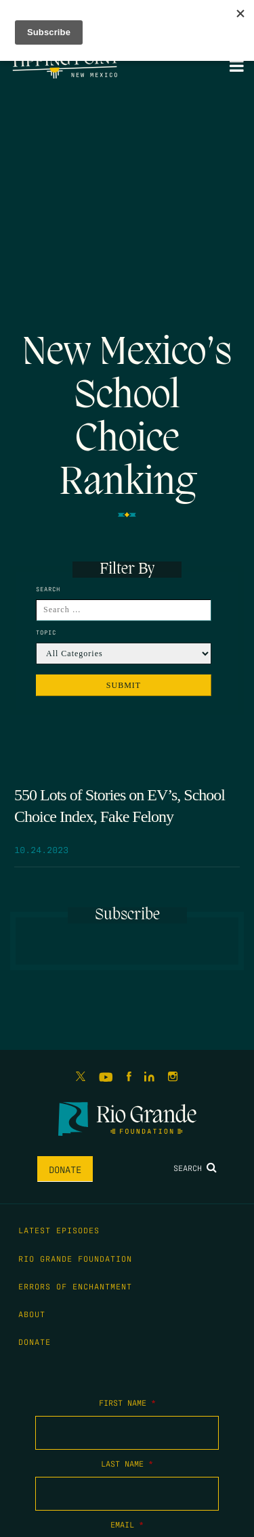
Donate (65, 1169)
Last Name (127, 1463)
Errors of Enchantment (75, 1286)
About (31, 1313)
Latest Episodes (59, 1229)
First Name (127, 1402)
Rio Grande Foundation (75, 1258)
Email (127, 1524)
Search (195, 1167)
